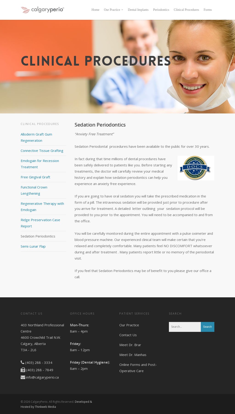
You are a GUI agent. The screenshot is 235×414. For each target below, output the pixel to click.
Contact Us (128, 335)
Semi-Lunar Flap (33, 246)
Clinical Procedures (186, 10)
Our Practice (114, 10)
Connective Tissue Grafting (42, 150)
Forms (208, 10)
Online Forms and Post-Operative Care (138, 367)
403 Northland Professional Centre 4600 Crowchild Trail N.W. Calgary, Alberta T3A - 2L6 (42, 337)
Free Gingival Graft (35, 177)
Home (95, 10)
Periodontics (161, 10)
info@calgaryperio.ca (42, 377)
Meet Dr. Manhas (132, 354)
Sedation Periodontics (38, 236)
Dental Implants (138, 10)
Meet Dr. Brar (130, 344)
